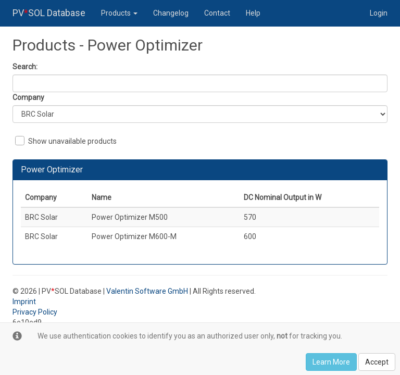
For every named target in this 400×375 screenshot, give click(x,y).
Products (119, 13)
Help (253, 13)
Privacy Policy (34, 312)
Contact (217, 13)
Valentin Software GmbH (147, 291)
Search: (25, 67)
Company (28, 97)
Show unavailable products (66, 140)
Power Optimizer (52, 169)
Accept (377, 362)
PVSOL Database (48, 12)
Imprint (24, 301)
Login (379, 13)
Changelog (171, 13)
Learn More (331, 362)
